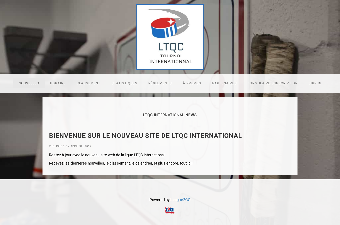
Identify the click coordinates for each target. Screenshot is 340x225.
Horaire (58, 83)
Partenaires (224, 83)
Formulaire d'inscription (273, 83)
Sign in (315, 83)
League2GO (180, 200)
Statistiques (125, 83)
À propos (192, 83)
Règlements (160, 83)
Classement (89, 83)
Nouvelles (29, 83)
